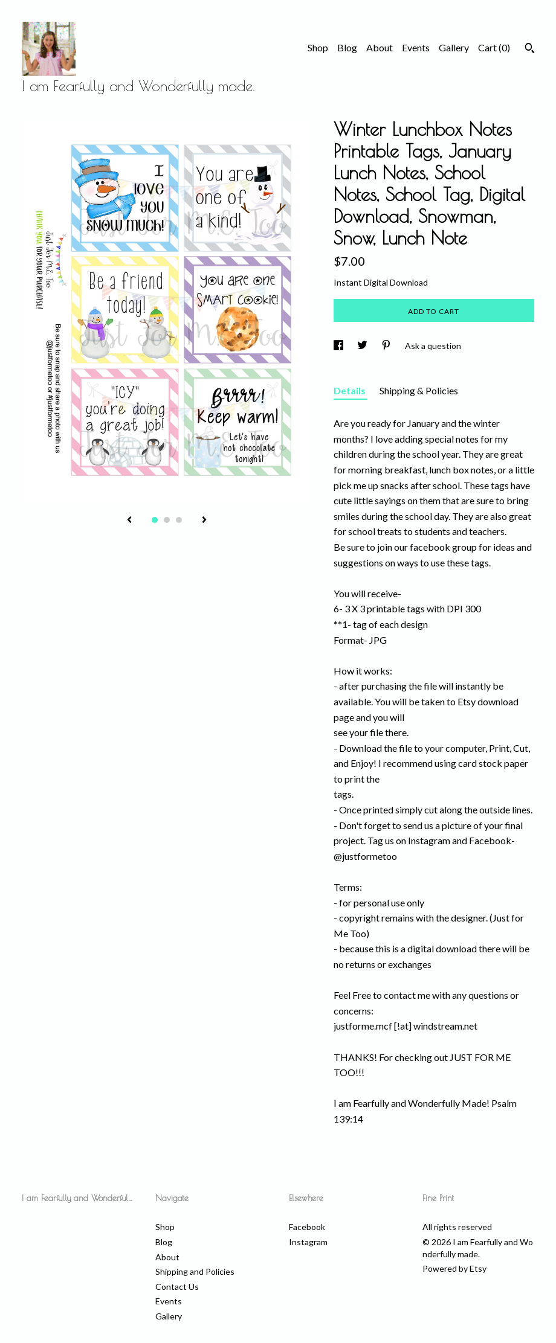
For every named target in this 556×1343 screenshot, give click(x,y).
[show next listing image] (204, 520)
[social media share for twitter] (363, 346)
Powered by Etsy (454, 1268)
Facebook (307, 1227)
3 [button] (179, 520)
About (379, 47)
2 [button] (167, 520)
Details (350, 390)
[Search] (529, 49)
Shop (318, 47)
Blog (347, 47)
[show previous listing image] (129, 520)
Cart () (494, 47)
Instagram (308, 1242)
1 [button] (155, 520)
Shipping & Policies (419, 390)
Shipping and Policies (194, 1271)
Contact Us (177, 1286)
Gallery (454, 47)
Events (416, 47)
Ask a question (433, 346)
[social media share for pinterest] (387, 346)
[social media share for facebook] (339, 346)
